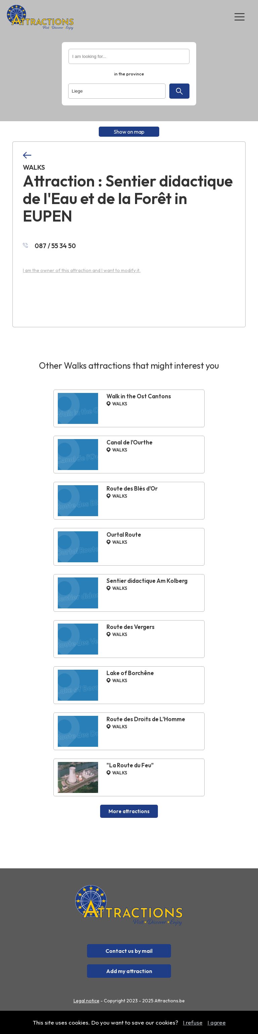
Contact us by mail (129, 950)
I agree (217, 1022)
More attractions (129, 811)
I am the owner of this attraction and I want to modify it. (81, 270)
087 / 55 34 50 (49, 246)
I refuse (193, 1022)
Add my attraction (129, 971)
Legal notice (86, 1001)
